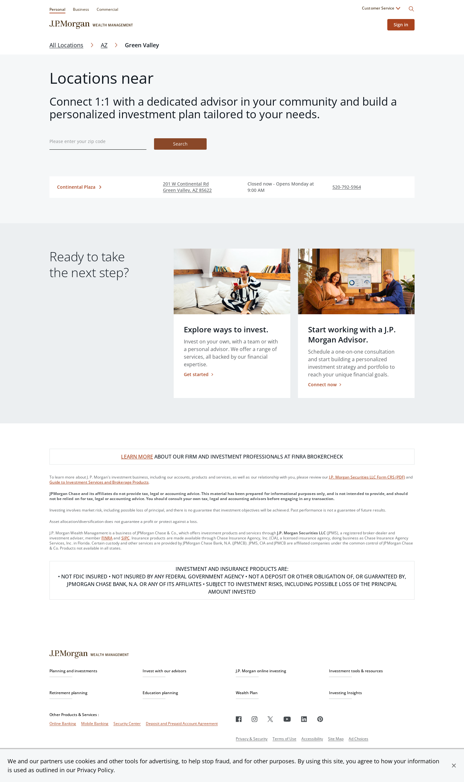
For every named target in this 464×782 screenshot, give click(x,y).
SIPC (125, 538)
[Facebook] (239, 719)
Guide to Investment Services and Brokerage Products (99, 482)
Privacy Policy (95, 770)
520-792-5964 (346, 187)
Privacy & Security (251, 738)
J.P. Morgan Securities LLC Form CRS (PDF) (367, 477)
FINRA (107, 538)
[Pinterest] (320, 719)
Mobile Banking (94, 723)
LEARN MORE (137, 456)
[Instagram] (254, 719)
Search (180, 144)
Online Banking (62, 723)
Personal (57, 9)
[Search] (411, 9)
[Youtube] (287, 719)
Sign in (401, 25)
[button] (453, 765)
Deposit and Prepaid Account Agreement (182, 723)
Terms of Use (284, 738)
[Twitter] (270, 719)
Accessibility (312, 738)
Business (81, 9)
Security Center (127, 723)
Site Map (336, 738)
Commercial (107, 9)
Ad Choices (358, 738)
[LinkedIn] (304, 719)
